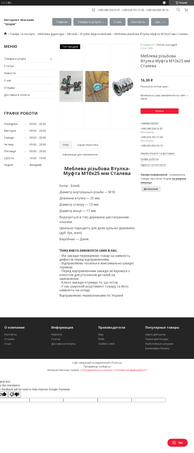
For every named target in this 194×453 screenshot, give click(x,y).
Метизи (72, 34)
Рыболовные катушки (159, 343)
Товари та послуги (22, 34)
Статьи (9, 66)
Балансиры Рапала (157, 348)
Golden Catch (106, 343)
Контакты (138, 22)
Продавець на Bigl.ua (97, 366)
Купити (159, 111)
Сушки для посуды (156, 339)
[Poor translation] (14, 394)
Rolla (101, 339)
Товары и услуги (89, 22)
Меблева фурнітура (51, 34)
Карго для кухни (155, 334)
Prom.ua (117, 362)
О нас (118, 22)
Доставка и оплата (17, 95)
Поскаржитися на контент (97, 370)
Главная (62, 22)
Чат (177, 442)
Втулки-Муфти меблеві (95, 34)
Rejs (101, 334)
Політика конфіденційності (131, 370)
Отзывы (9, 88)
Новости (10, 73)
